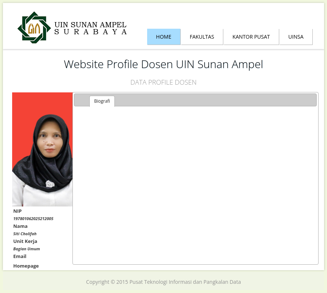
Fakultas (202, 36)
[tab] (102, 101)
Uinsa (295, 36)
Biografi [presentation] (102, 101)
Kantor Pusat (251, 36)
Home (163, 36)
